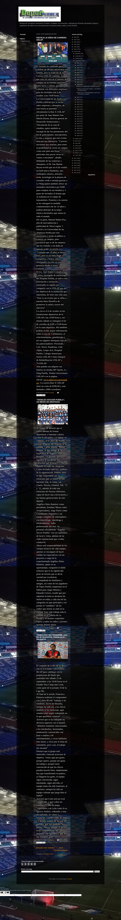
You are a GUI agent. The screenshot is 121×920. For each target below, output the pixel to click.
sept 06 (79, 126)
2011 (75, 172)
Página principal (25, 41)
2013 (75, 167)
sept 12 (79, 114)
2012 (75, 170)
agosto (77, 138)
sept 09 (79, 121)
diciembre (78, 53)
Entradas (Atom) (48, 854)
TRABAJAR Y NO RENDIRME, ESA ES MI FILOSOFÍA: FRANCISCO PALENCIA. (51, 637)
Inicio (61, 848)
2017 (75, 158)
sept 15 (79, 107)
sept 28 (79, 65)
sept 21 (79, 82)
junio (76, 143)
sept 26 (79, 70)
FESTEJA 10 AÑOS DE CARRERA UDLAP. (88, 86)
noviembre (78, 56)
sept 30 (79, 63)
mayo (77, 145)
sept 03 (79, 130)
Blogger (70, 879)
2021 (75, 44)
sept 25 (79, 72)
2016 (75, 160)
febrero (77, 153)
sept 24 (79, 75)
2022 (75, 42)
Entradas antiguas (61, 850)
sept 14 (79, 109)
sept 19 (79, 97)
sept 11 (79, 116)
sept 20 (79, 84)
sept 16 (79, 104)
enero (77, 155)
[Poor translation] (7, 892)
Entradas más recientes (45, 848)
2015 (75, 163)
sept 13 (79, 111)
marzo (77, 150)
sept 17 (79, 102)
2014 (75, 165)
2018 (75, 51)
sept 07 (79, 123)
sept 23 (79, 77)
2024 (75, 37)
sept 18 (79, 99)
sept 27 (79, 67)
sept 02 (79, 133)
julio (76, 141)
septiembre (78, 60)
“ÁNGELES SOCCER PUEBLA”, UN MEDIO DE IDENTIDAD (50, 401)
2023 (75, 39)
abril (76, 148)
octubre (77, 58)
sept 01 (79, 135)
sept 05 (79, 128)
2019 (75, 49)
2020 (75, 46)
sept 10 (79, 118)
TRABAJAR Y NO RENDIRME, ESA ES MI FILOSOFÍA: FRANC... (88, 93)
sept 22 (79, 79)
